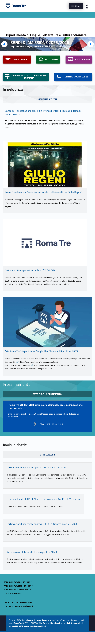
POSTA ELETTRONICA (12, 593)
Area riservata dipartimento (17, 589)
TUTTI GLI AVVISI (47, 454)
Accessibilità (66, 623)
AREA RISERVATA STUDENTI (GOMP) (18, 585)
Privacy (46, 623)
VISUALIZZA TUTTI (47, 99)
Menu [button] (77, 6)
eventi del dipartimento (47, 394)
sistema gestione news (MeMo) (18, 606)
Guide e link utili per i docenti (18, 602)
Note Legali (55, 623)
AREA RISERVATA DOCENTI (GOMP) (18, 582)
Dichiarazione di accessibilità (33, 626)
